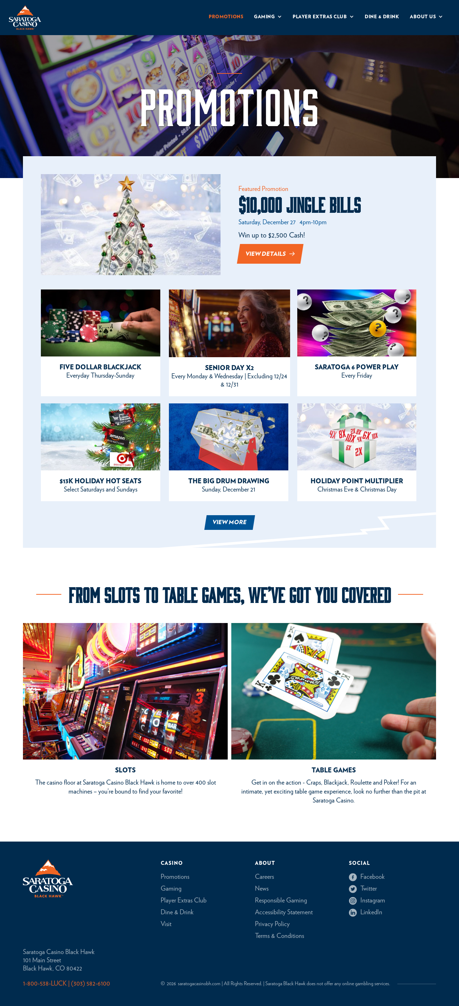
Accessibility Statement (284, 912)
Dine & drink (382, 17)
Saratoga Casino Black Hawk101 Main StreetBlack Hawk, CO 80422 (59, 960)
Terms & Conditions (279, 936)
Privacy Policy (272, 924)
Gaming (171, 889)
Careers (264, 877)
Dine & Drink (177, 912)
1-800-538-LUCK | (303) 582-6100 (66, 984)
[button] (268, 17)
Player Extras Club (184, 900)
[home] (25, 17)
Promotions (226, 17)
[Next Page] (229, 522)
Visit (166, 924)
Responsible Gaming (281, 900)
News (262, 889)
